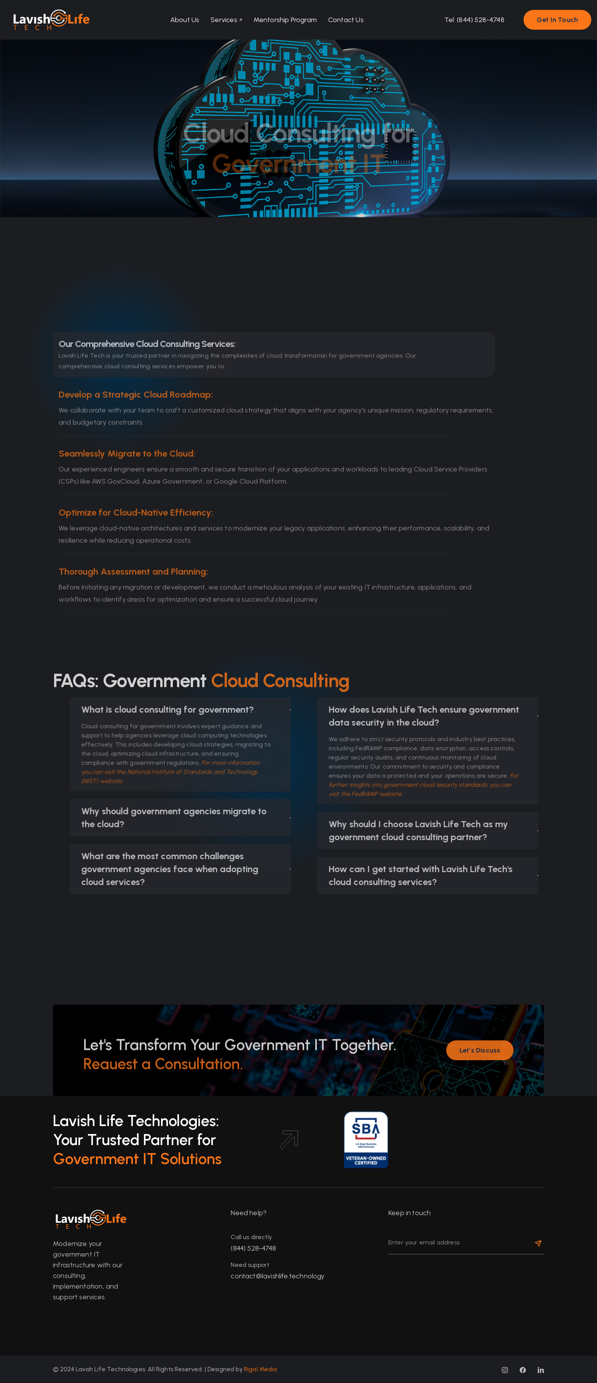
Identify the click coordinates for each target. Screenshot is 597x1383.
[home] (47, 20)
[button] (225, 20)
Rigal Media (260, 1369)
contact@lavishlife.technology (277, 1276)
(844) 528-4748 (253, 1248)
